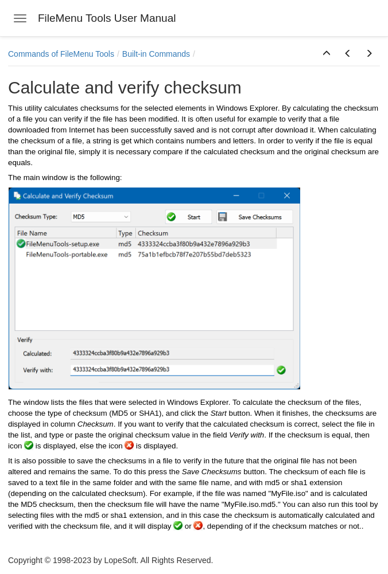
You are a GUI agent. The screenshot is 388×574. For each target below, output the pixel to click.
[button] (326, 54)
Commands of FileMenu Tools (61, 53)
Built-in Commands (156, 53)
